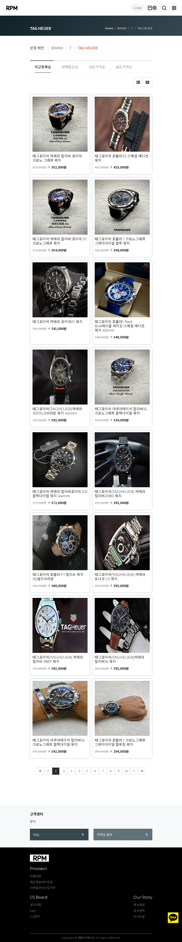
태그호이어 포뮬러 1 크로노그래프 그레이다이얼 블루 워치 (120, 241)
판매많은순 (70, 66)
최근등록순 (43, 66)
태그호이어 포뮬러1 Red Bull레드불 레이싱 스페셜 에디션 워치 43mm (120, 326)
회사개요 (139, 904)
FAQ (58, 834)
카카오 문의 (122, 834)
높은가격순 (124, 66)
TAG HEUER (88, 47)
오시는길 (139, 916)
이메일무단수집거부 (43, 887)
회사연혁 (139, 910)
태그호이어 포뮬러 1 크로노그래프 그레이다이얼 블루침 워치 (120, 742)
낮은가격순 (97, 66)
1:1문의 (35, 916)
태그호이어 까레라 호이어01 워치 (57, 322)
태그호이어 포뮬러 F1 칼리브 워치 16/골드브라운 (58, 577)
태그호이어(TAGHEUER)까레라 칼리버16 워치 (119, 659)
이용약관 (35, 876)
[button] (164, 8)
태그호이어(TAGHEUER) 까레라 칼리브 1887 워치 (58, 659)
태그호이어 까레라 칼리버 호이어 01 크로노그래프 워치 (60, 241)
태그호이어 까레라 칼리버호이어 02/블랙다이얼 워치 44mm (60, 494)
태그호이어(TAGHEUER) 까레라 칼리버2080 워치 (120, 494)
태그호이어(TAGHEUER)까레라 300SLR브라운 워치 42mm (57, 411)
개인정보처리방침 (41, 882)
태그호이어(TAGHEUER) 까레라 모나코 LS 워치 (120, 577)
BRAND (57, 47)
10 (125, 770)
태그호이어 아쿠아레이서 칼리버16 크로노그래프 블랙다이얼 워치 (121, 411)
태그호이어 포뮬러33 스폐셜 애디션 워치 (121, 158)
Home (109, 28)
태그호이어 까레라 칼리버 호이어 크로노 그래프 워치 (57, 158)
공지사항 (35, 904)
